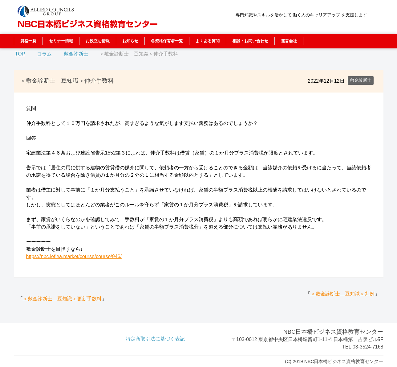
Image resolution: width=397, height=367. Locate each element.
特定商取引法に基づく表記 (155, 338)
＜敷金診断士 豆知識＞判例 (342, 293)
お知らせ (130, 41)
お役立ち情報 (98, 41)
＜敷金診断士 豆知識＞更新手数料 (62, 298)
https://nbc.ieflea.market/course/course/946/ (74, 256)
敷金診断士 (360, 80)
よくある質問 (208, 41)
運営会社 (289, 41)
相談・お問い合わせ (250, 41)
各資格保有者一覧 (167, 41)
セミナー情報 (61, 41)
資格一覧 (28, 41)
